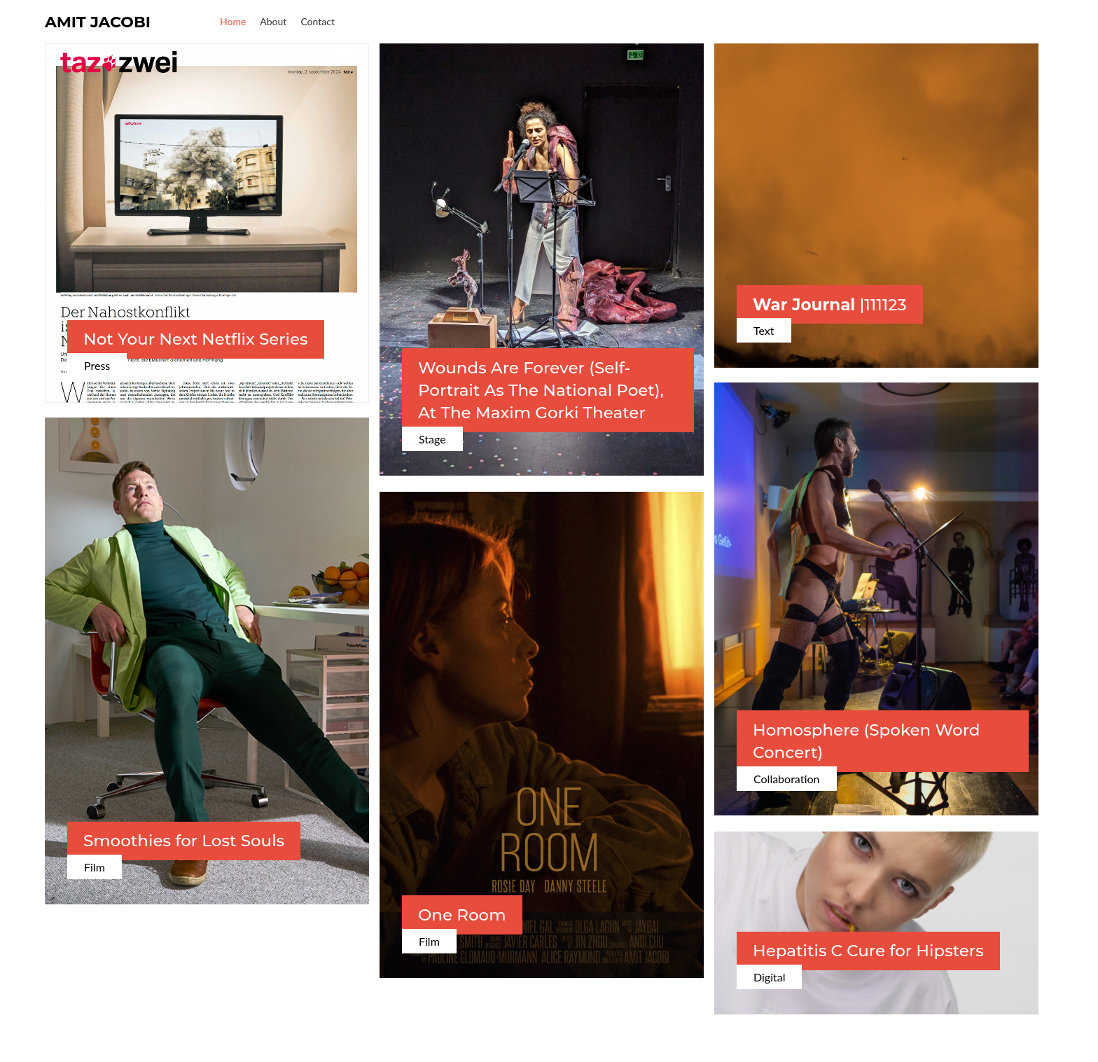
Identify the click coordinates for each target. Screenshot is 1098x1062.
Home (233, 21)
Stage (432, 439)
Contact (317, 21)
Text (763, 330)
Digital (769, 977)
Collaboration (786, 778)
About (273, 21)
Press (97, 365)
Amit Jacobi (98, 22)
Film (94, 867)
